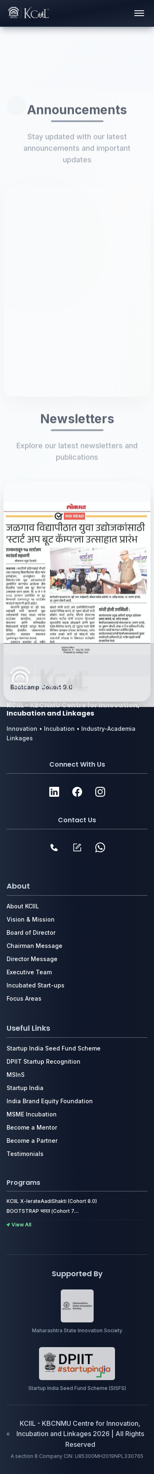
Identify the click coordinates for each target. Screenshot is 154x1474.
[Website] (54, 792)
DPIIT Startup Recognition (43, 1061)
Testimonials (25, 1153)
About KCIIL (23, 906)
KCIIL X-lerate (24, 1201)
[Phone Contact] (54, 847)
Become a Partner (32, 1140)
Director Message (32, 958)
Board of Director (31, 932)
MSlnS (16, 1074)
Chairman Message (34, 945)
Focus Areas (24, 998)
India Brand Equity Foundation (50, 1100)
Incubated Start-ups (35, 985)
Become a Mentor (32, 1127)
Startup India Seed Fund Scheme (54, 1048)
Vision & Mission (31, 919)
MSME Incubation (32, 1114)
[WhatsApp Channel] (100, 847)
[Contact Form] (77, 847)
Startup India (25, 1087)
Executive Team (29, 972)
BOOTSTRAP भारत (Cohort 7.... (43, 1211)
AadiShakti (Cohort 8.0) (69, 1201)
